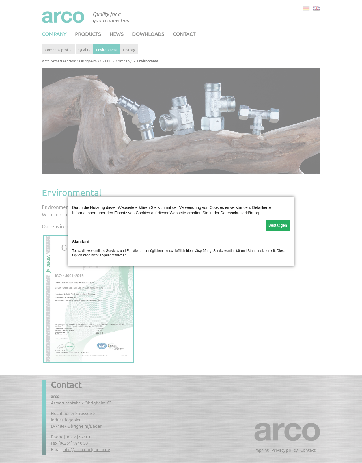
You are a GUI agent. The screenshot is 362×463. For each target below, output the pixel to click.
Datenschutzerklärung (239, 213)
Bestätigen (277, 225)
